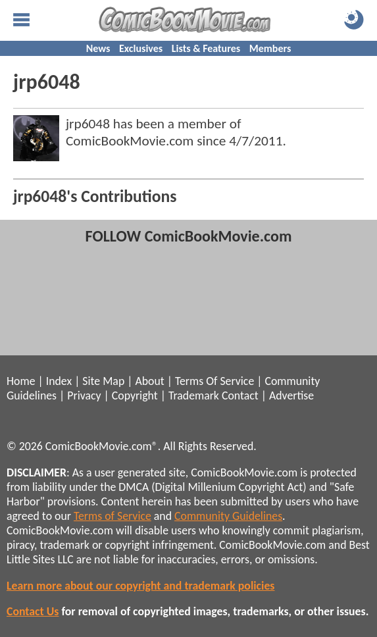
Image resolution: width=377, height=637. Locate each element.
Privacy (84, 395)
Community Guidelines (228, 516)
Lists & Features (206, 48)
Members (270, 48)
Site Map (103, 381)
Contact (240, 395)
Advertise (291, 395)
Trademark (193, 395)
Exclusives (141, 48)
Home (21, 381)
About (149, 381)
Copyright (135, 395)
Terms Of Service (214, 381)
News (98, 48)
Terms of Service (112, 516)
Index (59, 381)
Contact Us (33, 611)
